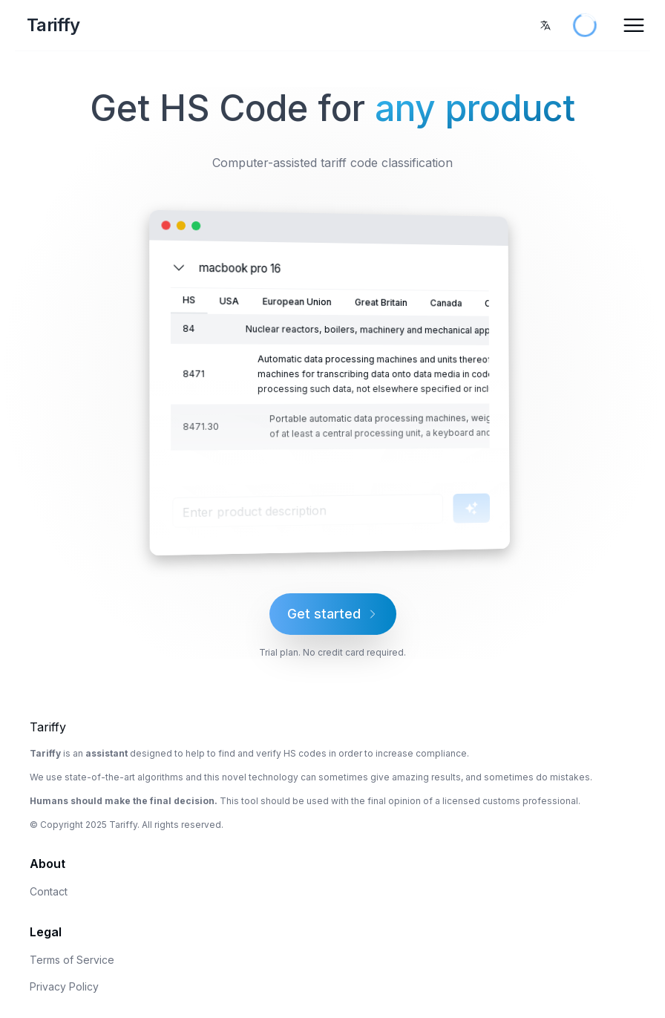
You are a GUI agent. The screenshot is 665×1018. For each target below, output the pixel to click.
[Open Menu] (633, 25)
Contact (49, 891)
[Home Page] (123, 25)
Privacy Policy (64, 986)
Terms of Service (72, 959)
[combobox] (545, 25)
